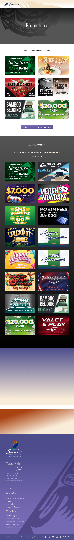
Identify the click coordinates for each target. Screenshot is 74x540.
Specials (37, 156)
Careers (8, 496)
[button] (70, 5)
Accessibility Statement (13, 507)
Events (24, 152)
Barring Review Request (13, 524)
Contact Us (9, 501)
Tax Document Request (13, 527)
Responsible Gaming (12, 519)
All (16, 152)
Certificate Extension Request (15, 521)
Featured (36, 152)
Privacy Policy (10, 504)
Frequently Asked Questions (15, 499)
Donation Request (11, 516)
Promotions (52, 152)
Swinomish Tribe (11, 493)
